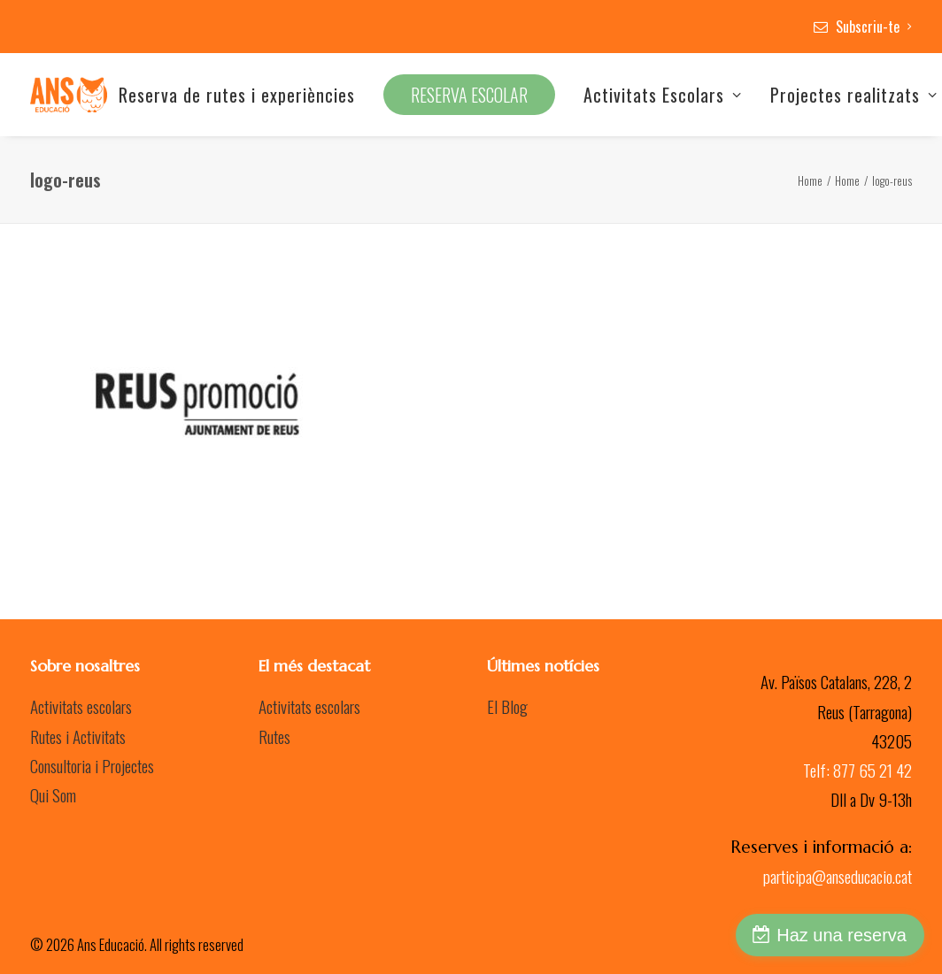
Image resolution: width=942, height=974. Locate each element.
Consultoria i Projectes (92, 765)
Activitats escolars (81, 706)
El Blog (507, 706)
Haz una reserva (841, 935)
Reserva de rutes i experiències (237, 94)
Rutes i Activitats (78, 736)
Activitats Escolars (662, 94)
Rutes (274, 736)
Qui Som (53, 794)
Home (810, 180)
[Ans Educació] (68, 94)
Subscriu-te (874, 26)
